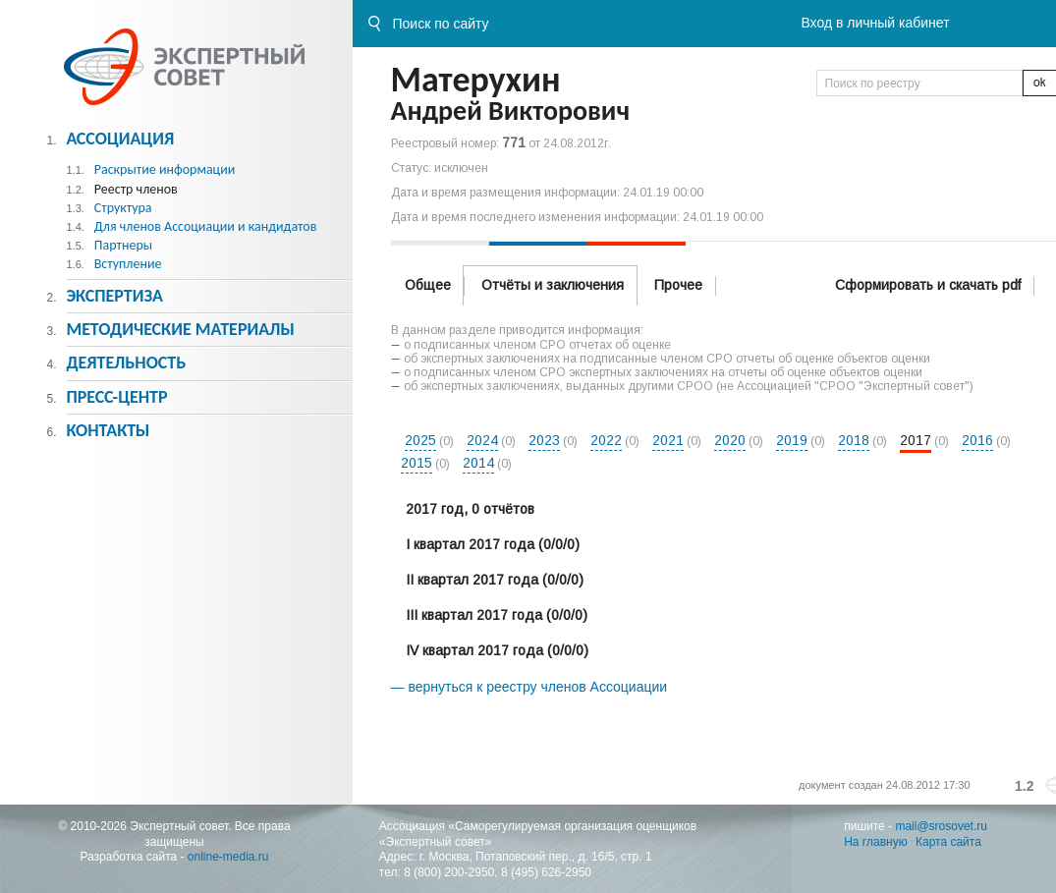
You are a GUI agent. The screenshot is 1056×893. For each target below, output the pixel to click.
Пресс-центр (116, 397)
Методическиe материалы (180, 329)
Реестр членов (136, 189)
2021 (668, 440)
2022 (606, 440)
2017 (915, 440)
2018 (853, 440)
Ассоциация (120, 138)
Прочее (678, 285)
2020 (730, 440)
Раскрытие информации (165, 169)
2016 (977, 440)
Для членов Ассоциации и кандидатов (205, 226)
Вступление (128, 263)
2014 (478, 463)
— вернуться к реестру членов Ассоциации (529, 687)
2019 (791, 440)
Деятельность (126, 362)
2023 (544, 440)
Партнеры (123, 245)
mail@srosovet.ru (941, 826)
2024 (482, 440)
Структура (123, 207)
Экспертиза (114, 296)
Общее (428, 285)
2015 (416, 463)
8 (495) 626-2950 (546, 872)
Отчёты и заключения (552, 285)
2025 (420, 440)
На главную (875, 842)
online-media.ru (228, 857)
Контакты (107, 430)
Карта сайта (948, 842)
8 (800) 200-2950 (449, 872)
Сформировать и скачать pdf (928, 285)
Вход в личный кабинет (875, 22)
